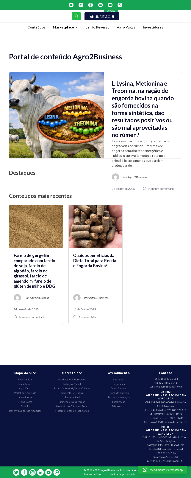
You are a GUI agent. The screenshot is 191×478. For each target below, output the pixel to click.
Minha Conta (25, 401)
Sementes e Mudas (72, 392)
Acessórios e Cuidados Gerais (72, 405)
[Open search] (75, 15)
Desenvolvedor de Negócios (25, 410)
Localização (118, 401)
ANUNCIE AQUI (102, 17)
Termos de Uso (92, 474)
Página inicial (25, 378)
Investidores (153, 27)
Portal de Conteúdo (25, 392)
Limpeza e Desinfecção (72, 401)
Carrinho (25, 405)
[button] (162, 470)
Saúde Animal (72, 396)
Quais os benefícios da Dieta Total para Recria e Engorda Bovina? (94, 260)
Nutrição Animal (72, 383)
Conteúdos (37, 27)
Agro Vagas (126, 27)
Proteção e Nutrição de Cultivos (72, 387)
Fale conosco (119, 405)
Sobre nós (119, 378)
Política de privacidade (122, 474)
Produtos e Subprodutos (72, 378)
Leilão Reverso (97, 27)
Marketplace (25, 383)
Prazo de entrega (119, 392)
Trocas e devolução (119, 396)
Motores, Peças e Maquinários (72, 410)
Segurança (119, 383)
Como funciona (119, 387)
